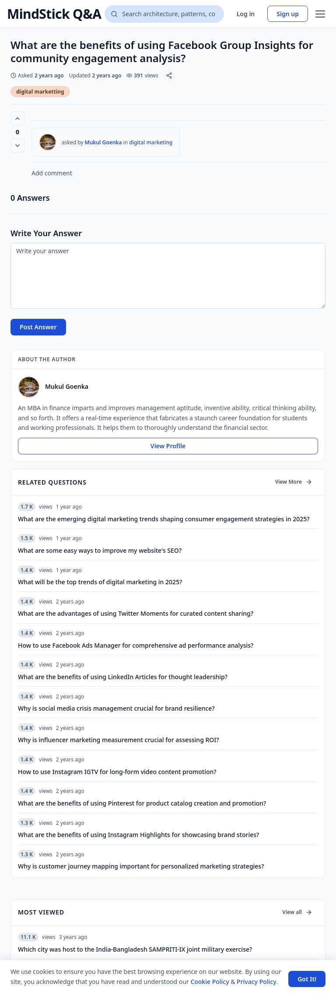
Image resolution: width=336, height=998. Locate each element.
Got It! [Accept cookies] (307, 979)
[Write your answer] (168, 276)
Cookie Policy (209, 981)
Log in (246, 14)
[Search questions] (164, 14)
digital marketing (150, 142)
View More (293, 481)
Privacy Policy (256, 981)
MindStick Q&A (54, 14)
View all (297, 912)
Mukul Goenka (103, 142)
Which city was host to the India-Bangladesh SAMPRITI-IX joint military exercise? (135, 949)
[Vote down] (17, 146)
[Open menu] (320, 14)
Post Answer (38, 327)
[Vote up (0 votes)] (17, 119)
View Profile (168, 446)
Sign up (287, 14)
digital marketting (40, 91)
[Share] (169, 75)
